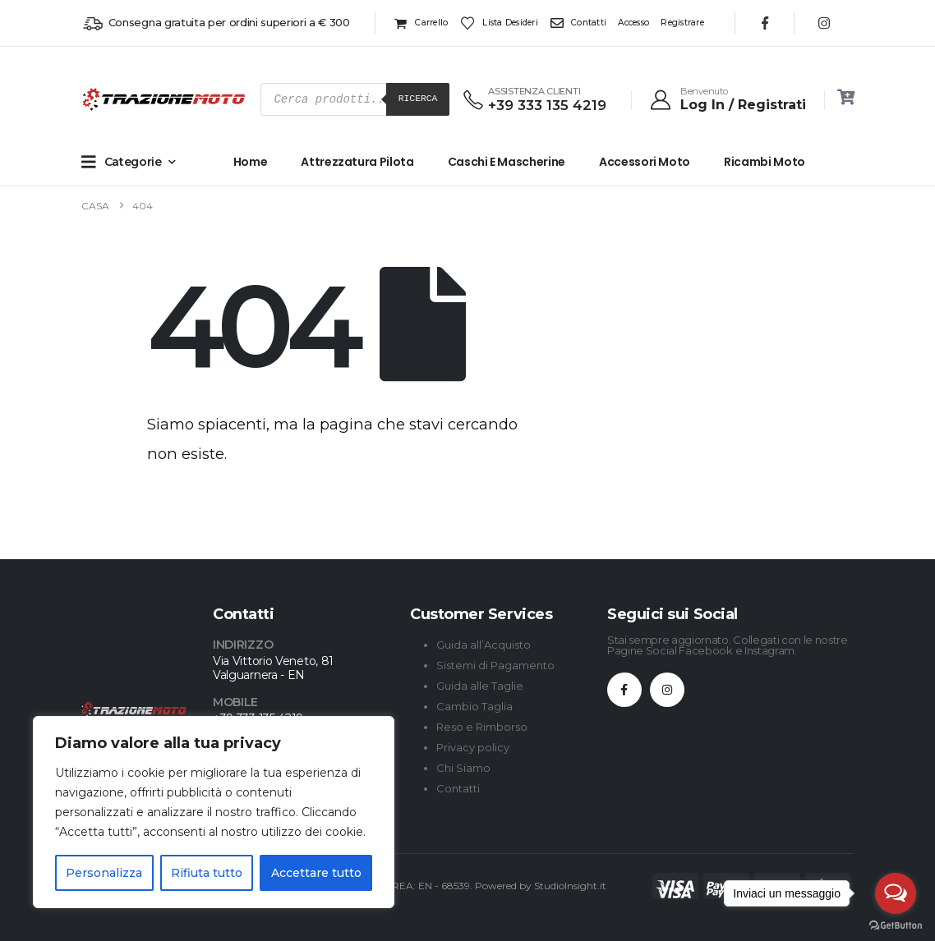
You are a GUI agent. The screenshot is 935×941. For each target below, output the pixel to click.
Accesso (633, 22)
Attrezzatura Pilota (357, 162)
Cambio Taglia (474, 706)
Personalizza (104, 872)
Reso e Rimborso (481, 726)
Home (250, 162)
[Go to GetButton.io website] (895, 925)
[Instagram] (824, 23)
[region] (213, 812)
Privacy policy (472, 747)
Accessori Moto (644, 162)
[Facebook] (764, 23)
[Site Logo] (114, 99)
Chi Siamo (463, 767)
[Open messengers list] (895, 893)
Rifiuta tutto (206, 872)
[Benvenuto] (727, 99)
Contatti (578, 23)
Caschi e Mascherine (506, 162)
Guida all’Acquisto (483, 644)
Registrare (682, 22)
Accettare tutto (316, 872)
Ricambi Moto (764, 162)
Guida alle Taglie (479, 685)
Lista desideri (499, 23)
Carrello (421, 23)
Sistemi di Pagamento (495, 665)
